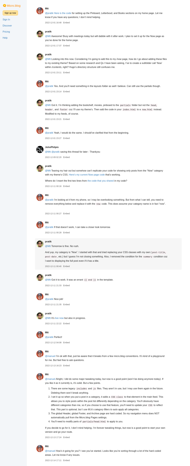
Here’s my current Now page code (87, 174)
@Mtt (48, 36)
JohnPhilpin (52, 147)
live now (59, 318)
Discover (7, 25)
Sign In (6, 19)
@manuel (50, 356)
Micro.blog (13, 5)
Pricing (6, 31)
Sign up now (10, 13)
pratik (48, 31)
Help (5, 38)
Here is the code (62, 13)
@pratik (49, 13)
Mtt (47, 8)
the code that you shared (101, 181)
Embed (66, 22)
